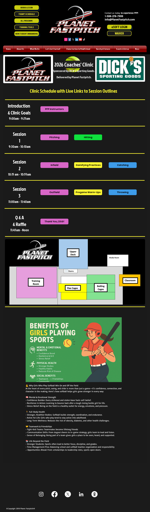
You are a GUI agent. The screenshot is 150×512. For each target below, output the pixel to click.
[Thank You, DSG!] (54, 221)
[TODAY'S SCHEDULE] (26, 14)
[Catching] (123, 165)
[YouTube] (80, 39)
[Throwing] (123, 192)
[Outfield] (54, 192)
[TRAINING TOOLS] (26, 27)
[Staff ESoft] (94, 494)
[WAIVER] (119, 33)
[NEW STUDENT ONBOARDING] (26, 33)
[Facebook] (69, 39)
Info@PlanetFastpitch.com (120, 19)
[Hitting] (88, 137)
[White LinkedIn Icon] (81, 494)
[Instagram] (65, 39)
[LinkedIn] (76, 39)
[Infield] (54, 165)
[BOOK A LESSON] (26, 7)
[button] (20, 49)
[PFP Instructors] (54, 109)
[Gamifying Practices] (88, 165)
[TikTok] (84, 39)
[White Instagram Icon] (41, 494)
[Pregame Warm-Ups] (88, 192)
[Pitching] (54, 137)
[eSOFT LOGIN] (119, 27)
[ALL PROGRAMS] (26, 20)
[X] (73, 39)
